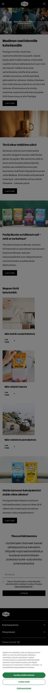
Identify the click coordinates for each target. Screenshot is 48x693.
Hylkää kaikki (24, 682)
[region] (24, 669)
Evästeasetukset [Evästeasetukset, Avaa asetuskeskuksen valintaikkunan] (24, 688)
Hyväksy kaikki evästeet (24, 675)
